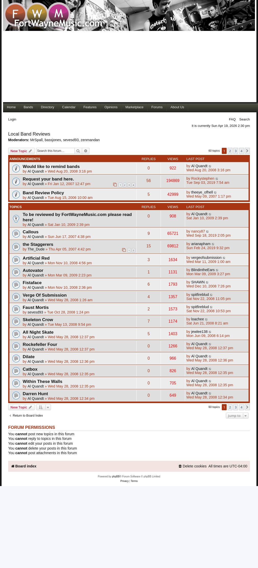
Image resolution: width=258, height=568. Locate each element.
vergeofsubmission (206, 258)
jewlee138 (199, 332)
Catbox (30, 369)
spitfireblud (200, 295)
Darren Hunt (35, 393)
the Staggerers (38, 244)
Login (12, 119)
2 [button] (230, 151)
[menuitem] (192, 466)
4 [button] (241, 151)
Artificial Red (36, 258)
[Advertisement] (98, 66)
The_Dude (36, 249)
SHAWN (198, 282)
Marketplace (134, 107)
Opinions (111, 107)
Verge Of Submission (45, 295)
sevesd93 (71, 140)
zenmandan (90, 140)
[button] (247, 151)
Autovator (33, 270)
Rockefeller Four (40, 344)
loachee (197, 319)
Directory (47, 107)
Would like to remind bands (51, 166)
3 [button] (236, 151)
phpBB (116, 476)
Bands (28, 107)
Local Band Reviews (29, 134)
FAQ (232, 119)
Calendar (69, 107)
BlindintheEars (203, 270)
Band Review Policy (43, 192)
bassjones (53, 140)
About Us (177, 107)
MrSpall (36, 140)
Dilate (29, 356)
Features (89, 107)
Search (244, 119)
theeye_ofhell (202, 192)
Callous (30, 231)
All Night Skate (38, 332)
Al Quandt (36, 171)
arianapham (201, 244)
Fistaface (32, 282)
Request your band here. (48, 179)
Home (11, 107)
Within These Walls (42, 381)
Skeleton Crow (38, 319)
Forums (157, 107)
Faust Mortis (36, 307)
